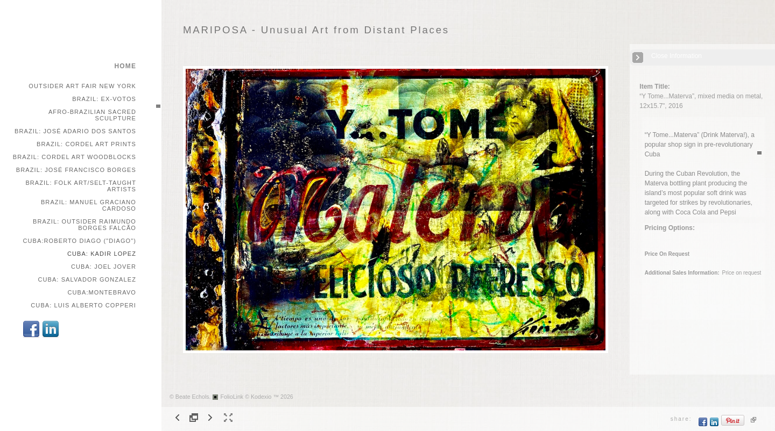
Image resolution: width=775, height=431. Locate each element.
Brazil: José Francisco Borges (76, 170)
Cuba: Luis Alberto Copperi (83, 305)
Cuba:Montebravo (101, 292)
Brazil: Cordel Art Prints (86, 144)
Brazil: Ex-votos (104, 99)
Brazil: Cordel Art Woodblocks (74, 157)
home (125, 66)
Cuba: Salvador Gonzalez (87, 279)
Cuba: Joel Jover (103, 266)
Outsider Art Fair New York (82, 86)
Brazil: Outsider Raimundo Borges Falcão (84, 224)
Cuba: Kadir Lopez (101, 253)
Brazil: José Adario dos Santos (75, 131)
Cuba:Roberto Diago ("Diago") (79, 241)
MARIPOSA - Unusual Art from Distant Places (316, 29)
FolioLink (232, 396)
